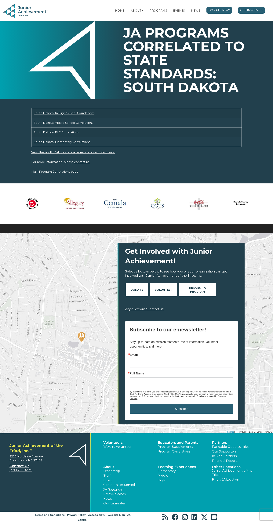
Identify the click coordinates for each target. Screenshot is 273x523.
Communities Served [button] (119, 485)
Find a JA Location (225, 479)
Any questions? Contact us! (144, 309)
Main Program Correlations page (54, 171)
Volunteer (163, 289)
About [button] (108, 467)
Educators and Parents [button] (178, 442)
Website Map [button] (116, 514)
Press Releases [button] (114, 494)
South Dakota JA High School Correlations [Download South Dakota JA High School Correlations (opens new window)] (64, 113)
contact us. (82, 162)
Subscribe (181, 408)
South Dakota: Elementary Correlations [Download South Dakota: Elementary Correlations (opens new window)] (62, 142)
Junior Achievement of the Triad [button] (232, 473)
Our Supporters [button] (224, 451)
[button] (142, 10)
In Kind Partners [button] (224, 456)
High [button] (161, 480)
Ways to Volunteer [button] (117, 447)
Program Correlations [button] (174, 451)
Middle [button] (163, 475)
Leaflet (230, 432)
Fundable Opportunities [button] (230, 447)
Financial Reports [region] (225, 461)
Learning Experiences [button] (177, 467)
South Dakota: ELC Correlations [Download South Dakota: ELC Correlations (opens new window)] (56, 132)
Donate (136, 289)
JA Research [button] (112, 489)
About (136, 10)
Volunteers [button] (113, 442)
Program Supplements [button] (175, 447)
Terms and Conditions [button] (50, 514)
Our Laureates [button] (114, 503)
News (195, 10)
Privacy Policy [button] (76, 514)
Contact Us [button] (19, 466)
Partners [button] (219, 442)
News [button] (107, 498)
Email (134, 354)
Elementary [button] (167, 471)
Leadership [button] (111, 471)
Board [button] (108, 480)
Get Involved (251, 10)
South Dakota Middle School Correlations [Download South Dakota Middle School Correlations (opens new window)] (63, 122)
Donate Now (219, 10)
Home (120, 10)
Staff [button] (107, 475)
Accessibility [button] (96, 514)
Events (179, 10)
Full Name (137, 373)
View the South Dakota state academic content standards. (73, 152)
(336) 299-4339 (20, 470)
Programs (158, 10)
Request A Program (197, 289)
